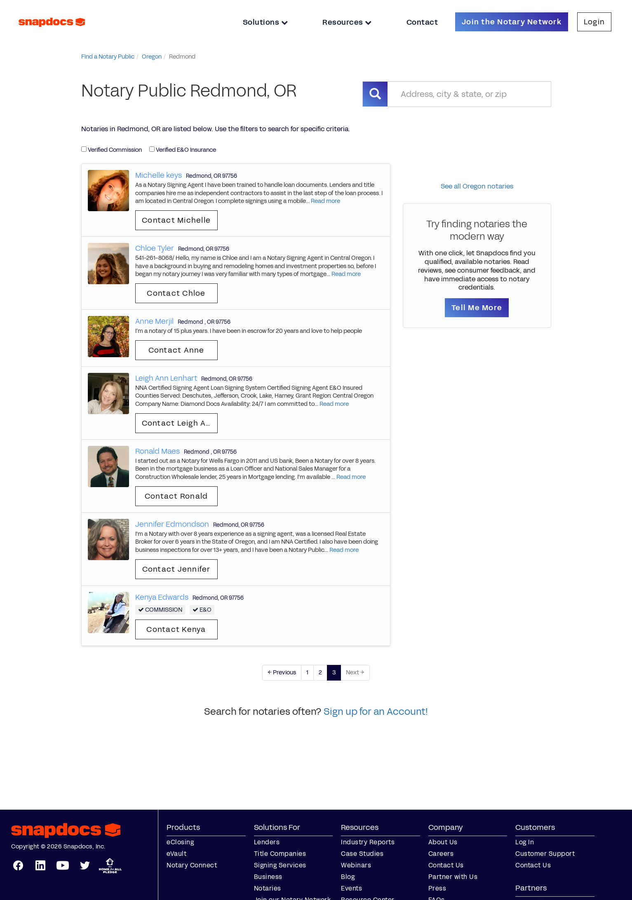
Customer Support (545, 853)
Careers (441, 853)
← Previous (282, 672)
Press (437, 888)
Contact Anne (176, 350)
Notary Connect (192, 865)
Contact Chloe (176, 293)
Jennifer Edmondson (172, 524)
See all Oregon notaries (477, 186)
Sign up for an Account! (376, 711)
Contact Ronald (176, 496)
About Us (443, 842)
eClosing (180, 842)
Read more (325, 201)
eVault (176, 853)
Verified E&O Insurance (182, 150)
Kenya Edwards (161, 597)
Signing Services (280, 865)
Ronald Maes (157, 451)
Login (594, 21)
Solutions (265, 22)
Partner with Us (453, 876)
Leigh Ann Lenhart (166, 378)
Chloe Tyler (154, 248)
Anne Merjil (154, 321)
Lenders (267, 842)
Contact (422, 22)
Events (351, 888)
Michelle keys (158, 175)
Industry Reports (368, 842)
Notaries (267, 888)
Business (268, 876)
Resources (347, 22)
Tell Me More (476, 307)
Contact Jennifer (176, 569)
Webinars (356, 865)
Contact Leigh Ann (179, 423)
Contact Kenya (176, 629)
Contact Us (446, 865)
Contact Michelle (176, 220)
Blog (348, 876)
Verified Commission (111, 150)
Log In (524, 842)
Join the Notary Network (512, 21)
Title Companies (280, 853)
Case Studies (362, 853)
